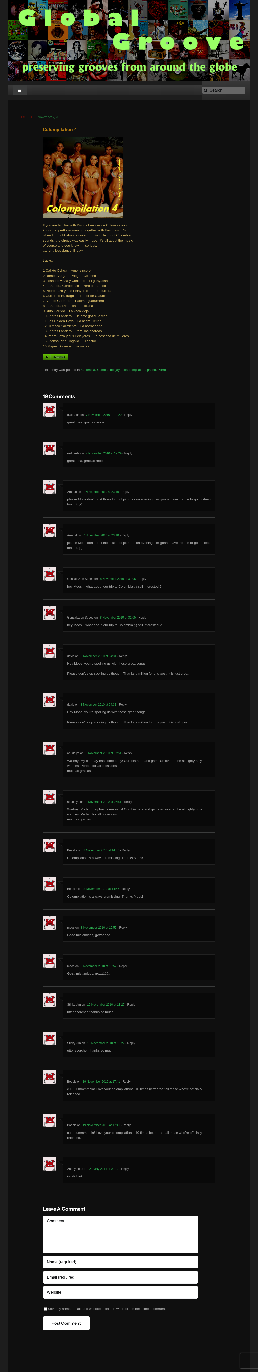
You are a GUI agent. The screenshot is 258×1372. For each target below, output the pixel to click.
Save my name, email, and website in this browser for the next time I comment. (107, 1310)
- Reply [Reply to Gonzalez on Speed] (141, 580)
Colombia (88, 371)
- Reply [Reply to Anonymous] (124, 1170)
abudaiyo (73, 755)
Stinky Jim (74, 1006)
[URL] (120, 1294)
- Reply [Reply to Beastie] (124, 852)
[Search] (223, 90)
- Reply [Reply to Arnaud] (124, 493)
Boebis (71, 1083)
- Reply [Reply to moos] (122, 929)
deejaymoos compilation (127, 371)
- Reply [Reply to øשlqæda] (127, 416)
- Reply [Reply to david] (121, 658)
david (70, 658)
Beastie (72, 852)
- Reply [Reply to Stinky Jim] (130, 1006)
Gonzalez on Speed (80, 580)
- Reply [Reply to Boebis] (125, 1083)
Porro (162, 371)
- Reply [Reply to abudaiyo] (126, 755)
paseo (151, 371)
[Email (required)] (120, 1279)
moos (70, 929)
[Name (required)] (120, 1264)
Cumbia (102, 371)
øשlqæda (73, 416)
